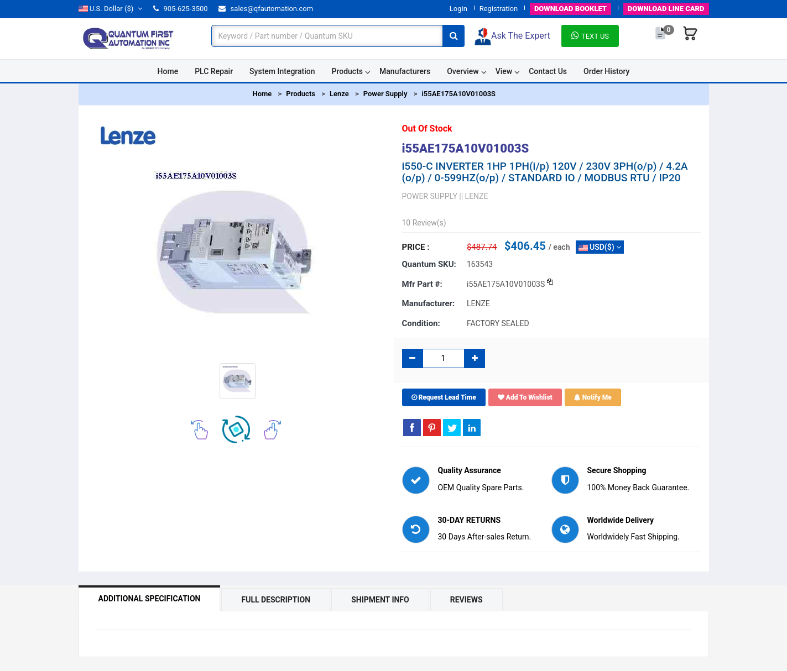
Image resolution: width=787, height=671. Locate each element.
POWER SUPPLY (429, 196)
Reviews (466, 599)
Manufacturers (404, 71)
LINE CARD (666, 8)
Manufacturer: (428, 303)
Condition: (421, 323)
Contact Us (548, 71)
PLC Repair (214, 71)
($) (111, 8)
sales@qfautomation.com (265, 8)
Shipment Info (380, 599)
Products (347, 71)
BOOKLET (570, 8)
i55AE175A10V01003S (458, 94)
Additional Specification (149, 598)
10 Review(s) (424, 222)
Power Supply (385, 94)
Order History (606, 71)
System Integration (282, 71)
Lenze (339, 94)
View (504, 71)
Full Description (275, 599)
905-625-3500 (180, 8)
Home (168, 71)
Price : (416, 247)
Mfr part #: (422, 284)
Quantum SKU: (429, 264)
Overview (462, 71)
